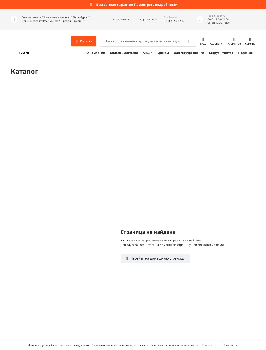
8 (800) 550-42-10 (174, 21)
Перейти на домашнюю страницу (157, 258)
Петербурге (80, 17)
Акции (147, 53)
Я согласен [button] (230, 345)
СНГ (55, 21)
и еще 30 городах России (37, 21)
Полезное (245, 53)
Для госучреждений (189, 53)
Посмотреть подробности (155, 4)
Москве (65, 17)
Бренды (163, 53)
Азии (79, 21)
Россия (24, 52)
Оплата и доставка (124, 53)
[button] (115, 19)
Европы (66, 21)
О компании (95, 53)
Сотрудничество (221, 53)
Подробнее (209, 345)
